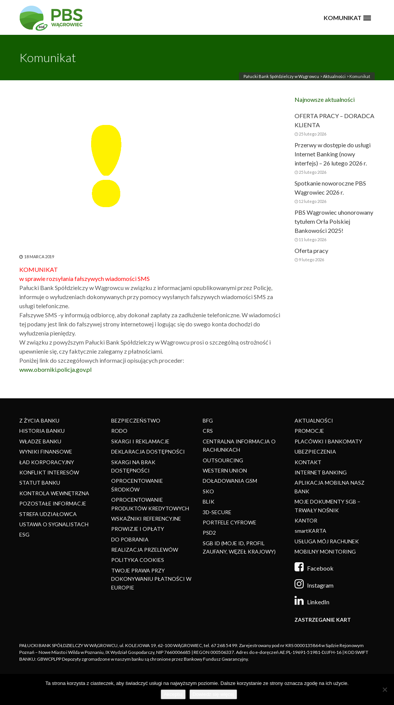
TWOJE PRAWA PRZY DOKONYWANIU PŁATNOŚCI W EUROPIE (151, 579)
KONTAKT (308, 462)
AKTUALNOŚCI (314, 420)
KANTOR (306, 520)
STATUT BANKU (39, 482)
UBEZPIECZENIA (315, 451)
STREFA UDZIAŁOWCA (48, 514)
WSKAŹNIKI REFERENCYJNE (146, 518)
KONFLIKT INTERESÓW (49, 472)
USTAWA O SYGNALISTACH (53, 524)
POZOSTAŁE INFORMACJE (52, 503)
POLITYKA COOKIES (137, 560)
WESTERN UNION (225, 470)
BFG (208, 420)
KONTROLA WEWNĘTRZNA (54, 493)
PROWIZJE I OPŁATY (137, 529)
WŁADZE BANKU (40, 441)
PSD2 (209, 532)
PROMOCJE (309, 430)
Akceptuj (173, 694)
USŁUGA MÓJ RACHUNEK (327, 541)
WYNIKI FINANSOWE (45, 451)
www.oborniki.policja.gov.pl (55, 369)
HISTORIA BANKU (42, 430)
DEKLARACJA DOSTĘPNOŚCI (148, 451)
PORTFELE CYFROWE (229, 522)
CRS (208, 430)
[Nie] (384, 689)
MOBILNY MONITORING (325, 551)
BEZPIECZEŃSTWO (135, 420)
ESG (24, 534)
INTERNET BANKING (321, 472)
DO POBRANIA (130, 539)
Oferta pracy (311, 250)
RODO (119, 430)
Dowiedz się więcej (213, 694)
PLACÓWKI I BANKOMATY (328, 441)
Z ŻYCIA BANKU (39, 420)
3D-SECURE (217, 512)
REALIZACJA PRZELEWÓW (144, 549)
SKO (208, 491)
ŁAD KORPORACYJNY (46, 462)
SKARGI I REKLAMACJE (140, 441)
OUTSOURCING (223, 460)
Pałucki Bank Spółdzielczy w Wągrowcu (281, 76)
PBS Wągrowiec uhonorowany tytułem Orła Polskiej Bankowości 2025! (334, 221)
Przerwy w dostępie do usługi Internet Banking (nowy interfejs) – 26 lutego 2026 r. (333, 154)
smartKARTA (310, 530)
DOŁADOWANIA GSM (230, 480)
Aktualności (334, 76)
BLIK (208, 501)
